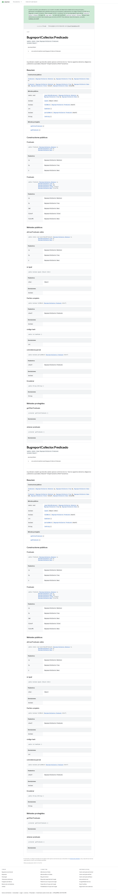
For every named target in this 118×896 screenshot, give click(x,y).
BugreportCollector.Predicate (61, 104)
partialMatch (48, 112)
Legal (21, 892)
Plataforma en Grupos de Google (49, 881)
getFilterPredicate (36, 126)
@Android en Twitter (45, 872)
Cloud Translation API (73, 26)
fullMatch (47, 104)
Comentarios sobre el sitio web (44, 892)
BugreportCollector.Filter (39, 86)
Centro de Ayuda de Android (86, 872)
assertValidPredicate (51, 95)
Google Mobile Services (85, 881)
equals (46, 101)
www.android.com (83, 879)
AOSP (28, 32)
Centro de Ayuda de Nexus (85, 877)
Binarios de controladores (8, 884)
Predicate (31, 79)
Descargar (4, 877)
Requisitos (4, 874)
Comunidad (15, 892)
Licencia (26, 892)
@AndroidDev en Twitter (46, 874)
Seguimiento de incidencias (86, 886)
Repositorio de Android (7, 872)
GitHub (3, 886)
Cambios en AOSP (34, 19)
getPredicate (34, 130)
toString (47, 116)
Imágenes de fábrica (7, 881)
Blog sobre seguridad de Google (48, 879)
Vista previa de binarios (7, 879)
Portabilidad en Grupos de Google (49, 886)
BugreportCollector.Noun (81, 79)
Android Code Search (31, 1)
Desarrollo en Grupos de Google (48, 884)
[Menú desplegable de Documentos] (22, 2)
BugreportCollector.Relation (44, 79)
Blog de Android (44, 877)
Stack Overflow (83, 884)
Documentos (16, 1)
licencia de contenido (75, 858)
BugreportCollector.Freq (63, 79)
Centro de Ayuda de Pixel (85, 874)
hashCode (47, 108)
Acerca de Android (6, 892)
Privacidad (32, 892)
